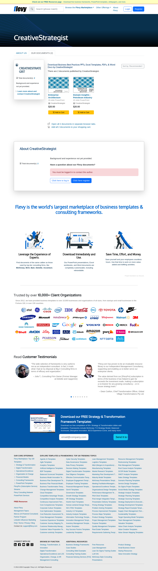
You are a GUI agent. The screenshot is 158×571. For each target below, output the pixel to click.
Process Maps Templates (101, 514)
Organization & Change (23, 474)
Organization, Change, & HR (50, 557)
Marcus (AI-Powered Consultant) (26, 514)
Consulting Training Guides (76, 554)
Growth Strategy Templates (76, 496)
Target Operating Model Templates (131, 517)
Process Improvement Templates (104, 511)
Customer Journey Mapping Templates (52, 523)
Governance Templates (74, 493)
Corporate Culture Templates (50, 508)
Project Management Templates (104, 520)
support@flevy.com (30, 526)
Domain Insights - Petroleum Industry (82, 96)
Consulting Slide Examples (76, 551)
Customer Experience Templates (52, 520)
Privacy (27, 523)
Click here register (81, 180)
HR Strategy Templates (74, 499)
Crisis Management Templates (51, 517)
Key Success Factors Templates (78, 529)
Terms (21, 523)
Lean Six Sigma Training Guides (104, 551)
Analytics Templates (47, 465)
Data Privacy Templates (75, 465)
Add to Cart (58, 112)
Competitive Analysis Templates (52, 499)
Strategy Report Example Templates (131, 508)
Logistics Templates (99, 462)
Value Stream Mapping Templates (130, 532)
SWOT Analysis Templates (128, 474)
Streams (17, 489)
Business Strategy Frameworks (77, 545)
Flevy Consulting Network (23, 492)
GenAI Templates (72, 490)
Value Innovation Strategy (127, 554)
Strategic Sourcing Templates (129, 499)
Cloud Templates (46, 493)
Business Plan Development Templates (52, 480)
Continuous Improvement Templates (52, 502)
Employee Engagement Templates (78, 480)
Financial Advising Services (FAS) (78, 557)
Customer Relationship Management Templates (52, 526)
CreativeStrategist (57, 103)
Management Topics (21, 511)
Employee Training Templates (77, 484)
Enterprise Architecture (54, 96)
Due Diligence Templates (75, 474)
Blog (33, 523)
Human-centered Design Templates (78, 505)
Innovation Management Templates (78, 520)
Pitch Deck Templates (100, 496)
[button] (71, 396)
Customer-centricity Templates (51, 532)
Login (127, 9)
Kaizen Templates (72, 526)
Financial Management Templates (78, 487)
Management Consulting (49, 560)
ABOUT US (21, 53)
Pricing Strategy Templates (102, 505)
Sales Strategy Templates (127, 477)
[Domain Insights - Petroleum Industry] (83, 85)
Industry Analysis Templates (76, 514)
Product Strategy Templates (102, 517)
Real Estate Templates (100, 529)
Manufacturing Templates (101, 468)
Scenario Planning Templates (129, 480)
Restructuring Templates (127, 462)
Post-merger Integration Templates (104, 499)
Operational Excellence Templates (104, 487)
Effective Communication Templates (78, 477)
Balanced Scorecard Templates (51, 474)
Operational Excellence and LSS (52, 554)
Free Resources (98, 545)
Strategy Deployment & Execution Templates (131, 502)
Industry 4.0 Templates (74, 511)
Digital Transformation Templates (78, 471)
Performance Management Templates (104, 493)
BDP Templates (45, 471)
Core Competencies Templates (51, 505)
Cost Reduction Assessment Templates (52, 514)
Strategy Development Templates (130, 505)
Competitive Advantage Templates (52, 496)
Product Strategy (124, 545)
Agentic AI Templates (48, 459)
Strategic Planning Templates (129, 496)
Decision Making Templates (76, 468)
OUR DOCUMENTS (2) (42, 53)
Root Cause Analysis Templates (130, 468)
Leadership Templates (74, 532)
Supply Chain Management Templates (131, 511)
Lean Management (99, 548)
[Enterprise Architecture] (58, 85)
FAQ (15, 523)
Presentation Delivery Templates (104, 502)
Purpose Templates (99, 523)
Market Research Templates (102, 471)
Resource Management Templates (131, 459)
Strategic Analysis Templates (129, 493)
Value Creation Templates (127, 529)
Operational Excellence (23, 471)
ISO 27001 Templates (74, 508)
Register (139, 9)
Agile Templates (46, 462)
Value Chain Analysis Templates (130, 526)
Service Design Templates (128, 484)
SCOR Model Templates (127, 471)
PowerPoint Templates (23, 483)
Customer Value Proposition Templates (52, 529)
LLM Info (95, 554)
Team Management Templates (129, 520)
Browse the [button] (78, 7)
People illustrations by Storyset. (134, 276)
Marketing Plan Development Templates (104, 474)
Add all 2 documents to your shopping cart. (71, 127)
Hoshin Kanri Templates (75, 502)
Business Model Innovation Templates (52, 477)
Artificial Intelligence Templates (51, 468)
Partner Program (20, 517)
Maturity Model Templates (101, 477)
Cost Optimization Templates (50, 511)
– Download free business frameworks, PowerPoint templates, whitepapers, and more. (79, 2)
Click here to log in (60, 180)
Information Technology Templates (78, 517)
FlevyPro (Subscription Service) (25, 486)
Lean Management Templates (103, 459)
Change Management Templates (52, 490)
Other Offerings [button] (102, 7)
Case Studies (71, 548)
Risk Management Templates (129, 465)
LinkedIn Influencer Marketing (25, 520)
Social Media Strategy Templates (130, 490)
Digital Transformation (23, 468)
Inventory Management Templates (78, 523)
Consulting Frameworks (24, 480)
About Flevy (115, 9)
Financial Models (21, 477)
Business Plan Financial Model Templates (52, 484)
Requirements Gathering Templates (104, 532)
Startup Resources (125, 551)
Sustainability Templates (127, 514)
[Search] (49, 9)
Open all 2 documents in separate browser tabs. (74, 124)
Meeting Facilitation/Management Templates (104, 484)
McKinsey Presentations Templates (104, 480)
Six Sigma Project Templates (129, 487)
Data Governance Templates (76, 462)
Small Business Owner (126, 548)
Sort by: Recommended (132, 66)
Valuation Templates (125, 523)
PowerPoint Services (21, 495)
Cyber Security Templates (75, 459)
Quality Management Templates (104, 526)
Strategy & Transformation (24, 465)
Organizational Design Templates (104, 490)
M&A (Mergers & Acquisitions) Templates (104, 465)
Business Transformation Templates (52, 487)
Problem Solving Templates (102, 508)
